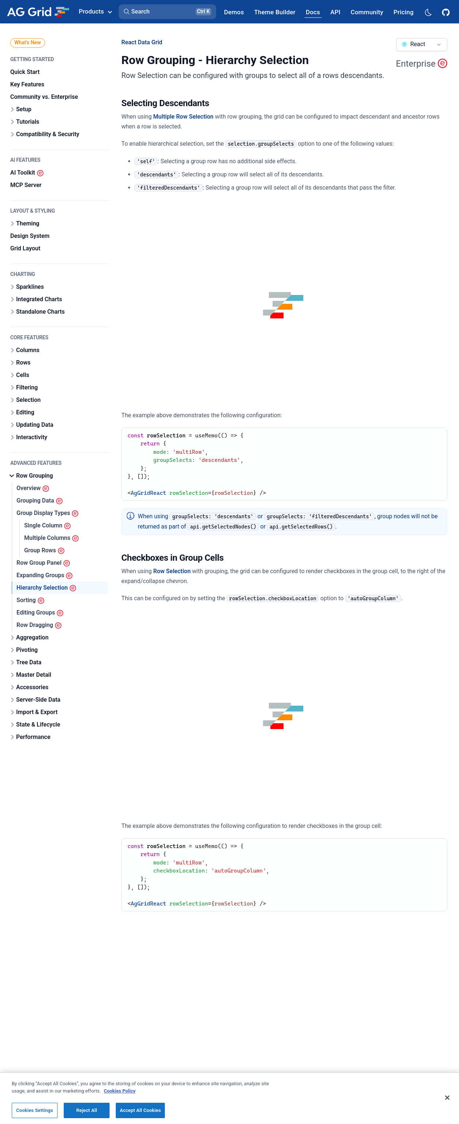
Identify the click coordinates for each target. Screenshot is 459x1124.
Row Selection (171, 571)
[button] (167, 11)
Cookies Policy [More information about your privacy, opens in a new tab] (119, 1091)
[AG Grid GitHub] (446, 12)
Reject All (86, 1110)
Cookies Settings (34, 1110)
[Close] (447, 1098)
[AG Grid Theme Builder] (275, 12)
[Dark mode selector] (428, 11)
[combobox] (421, 44)
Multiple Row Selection (183, 116)
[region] (229, 1098)
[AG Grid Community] (366, 12)
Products (95, 11)
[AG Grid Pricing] (403, 12)
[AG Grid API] (335, 12)
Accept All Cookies (140, 1110)
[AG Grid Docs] (313, 12)
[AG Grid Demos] (234, 12)
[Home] (37, 11)
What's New (27, 42)
